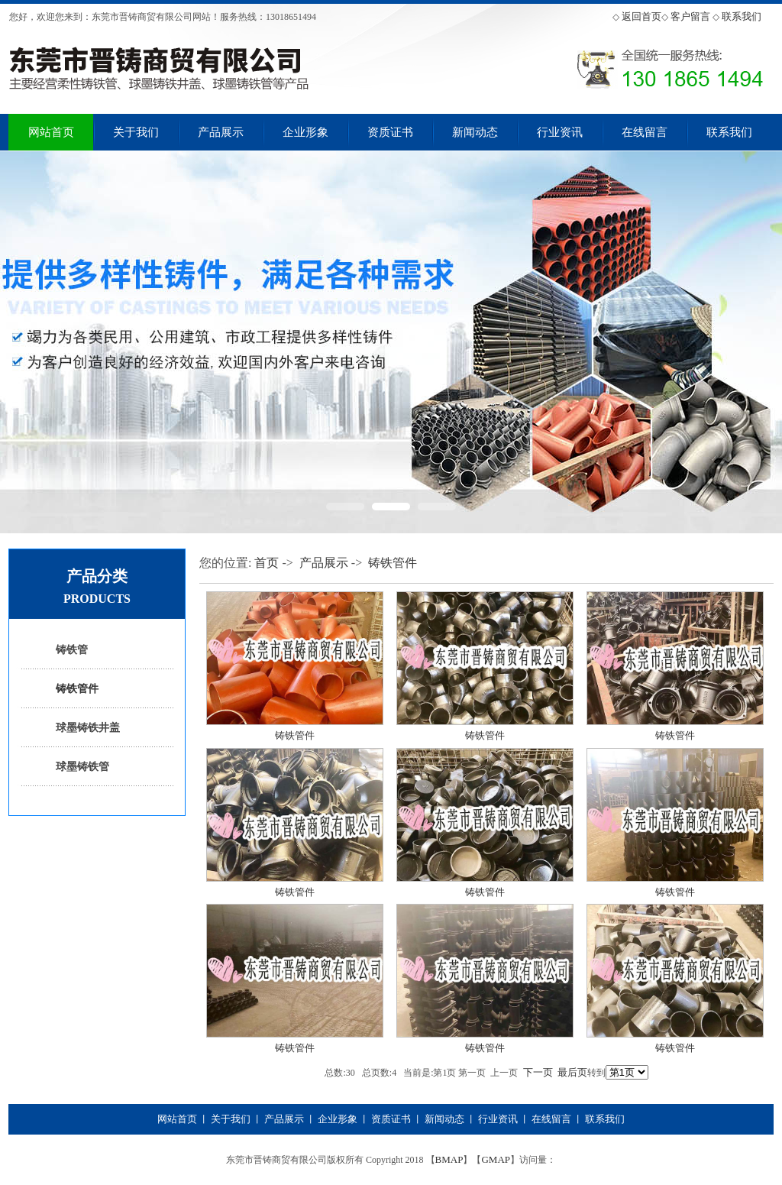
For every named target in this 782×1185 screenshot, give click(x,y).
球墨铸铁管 (82, 766)
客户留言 (690, 16)
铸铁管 (72, 650)
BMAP (449, 1159)
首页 (266, 562)
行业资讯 (560, 132)
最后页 (572, 1072)
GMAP (495, 1159)
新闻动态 (475, 132)
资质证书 (390, 132)
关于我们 (136, 132)
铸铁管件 (77, 688)
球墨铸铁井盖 (88, 727)
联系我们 (741, 16)
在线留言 (644, 132)
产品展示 (221, 132)
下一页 (538, 1072)
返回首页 (641, 16)
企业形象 (305, 132)
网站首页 (51, 132)
